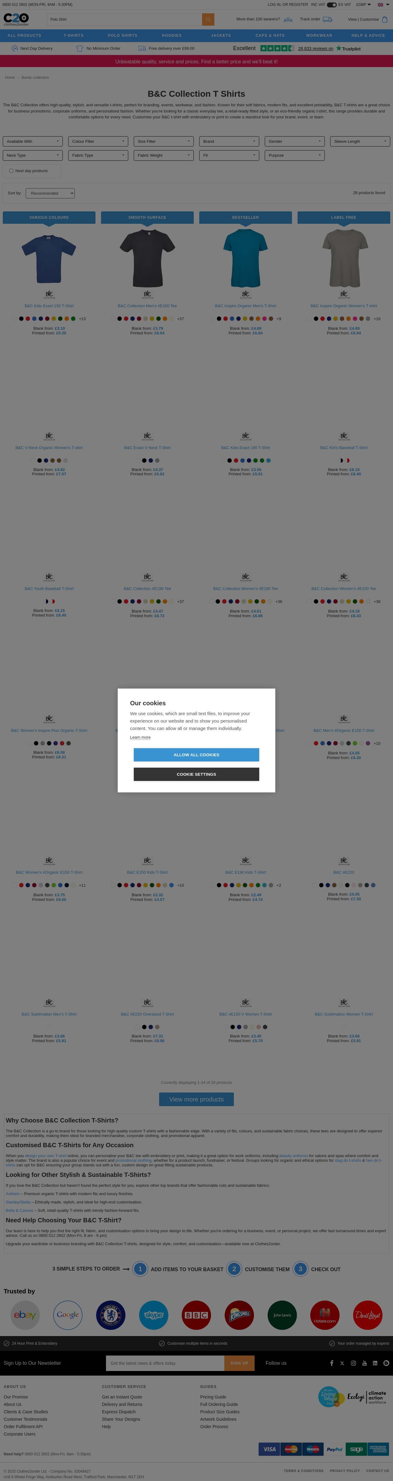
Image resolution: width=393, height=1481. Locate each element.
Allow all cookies (161, 764)
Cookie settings (232, 764)
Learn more (140, 747)
